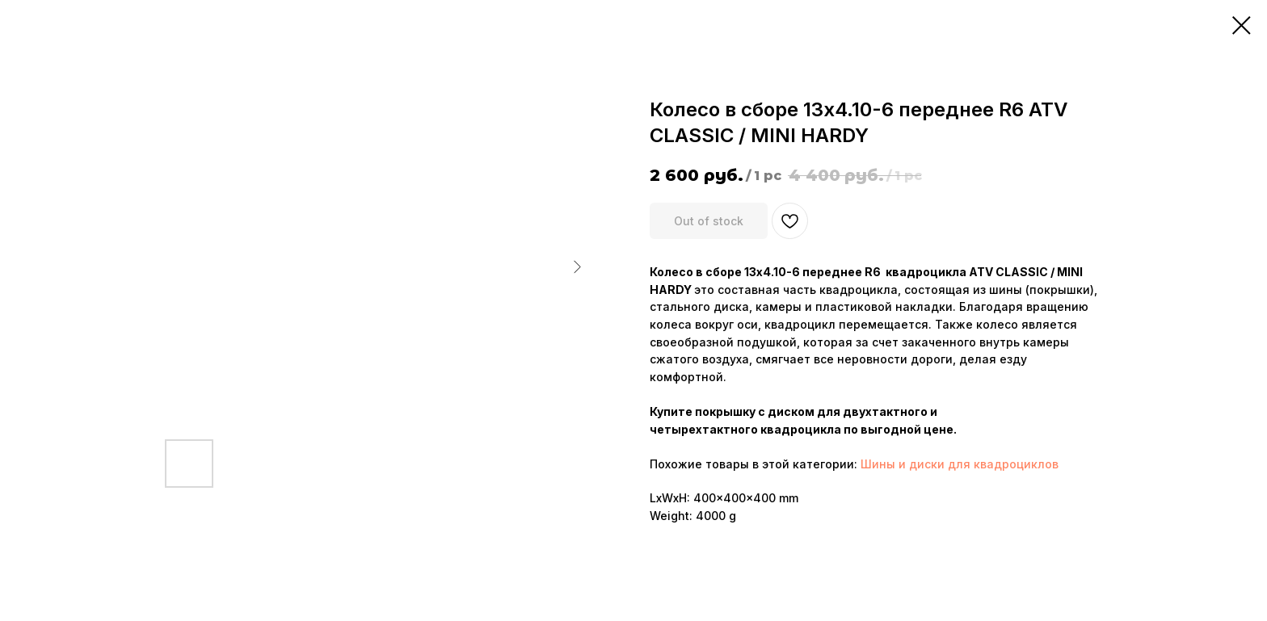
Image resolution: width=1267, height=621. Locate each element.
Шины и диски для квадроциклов (960, 464)
